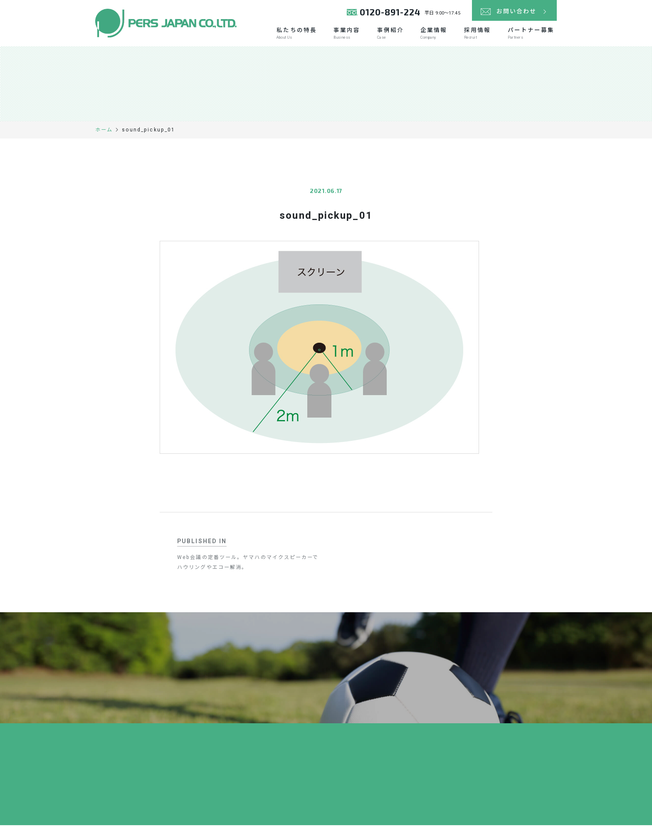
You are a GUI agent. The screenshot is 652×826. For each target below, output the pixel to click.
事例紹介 (387, 34)
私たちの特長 (292, 34)
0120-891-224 (389, 12)
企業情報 (431, 34)
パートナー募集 (530, 34)
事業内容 (343, 34)
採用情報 (476, 34)
